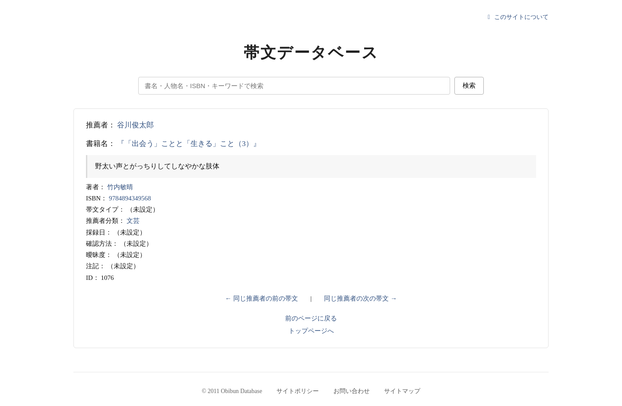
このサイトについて (517, 17)
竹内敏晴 (120, 187)
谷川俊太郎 (135, 125)
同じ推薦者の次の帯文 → (360, 298)
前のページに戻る (311, 318)
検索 (469, 85)
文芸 (133, 220)
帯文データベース (311, 52)
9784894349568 (130, 198)
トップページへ (311, 330)
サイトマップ (402, 391)
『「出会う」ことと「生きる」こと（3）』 (188, 144)
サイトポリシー (297, 391)
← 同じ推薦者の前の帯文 (261, 298)
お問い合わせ (351, 391)
